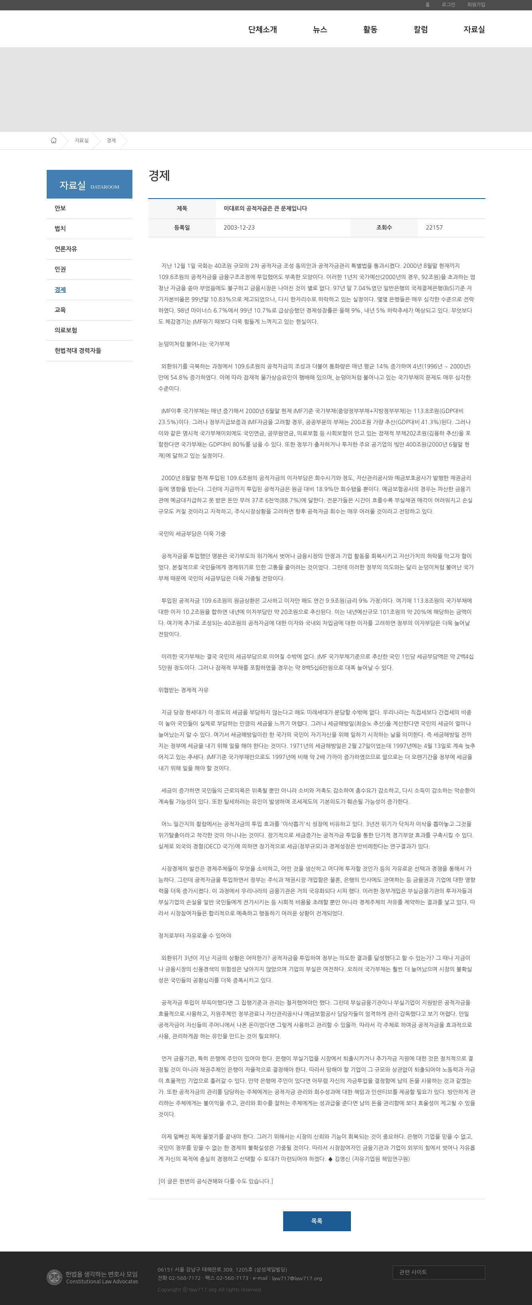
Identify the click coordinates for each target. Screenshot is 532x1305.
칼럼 (421, 29)
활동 (370, 29)
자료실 (474, 29)
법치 (60, 229)
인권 (60, 269)
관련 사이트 (413, 1272)
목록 (316, 1221)
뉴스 (320, 29)
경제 (60, 290)
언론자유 (66, 249)
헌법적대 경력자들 (78, 351)
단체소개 (262, 29)
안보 (60, 208)
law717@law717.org (297, 1278)
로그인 (448, 4)
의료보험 (66, 330)
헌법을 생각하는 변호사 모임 (101, 28)
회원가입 (476, 4)
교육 (60, 310)
